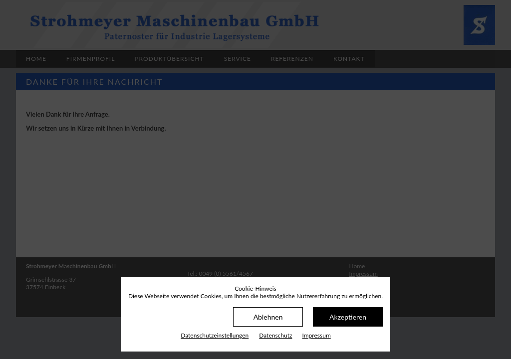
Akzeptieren (347, 317)
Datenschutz (275, 335)
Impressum (316, 335)
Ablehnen (268, 317)
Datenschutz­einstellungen (215, 335)
